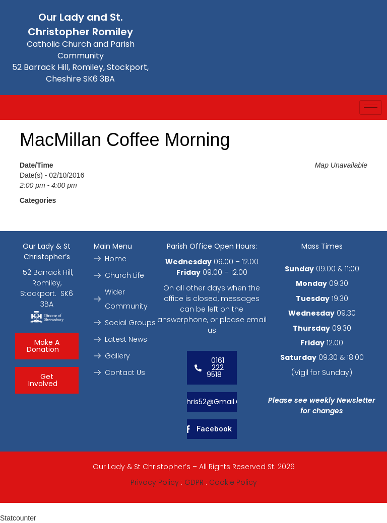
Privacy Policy (155, 482)
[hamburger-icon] (370, 107)
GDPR (194, 482)
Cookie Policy (233, 482)
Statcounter (18, 518)
